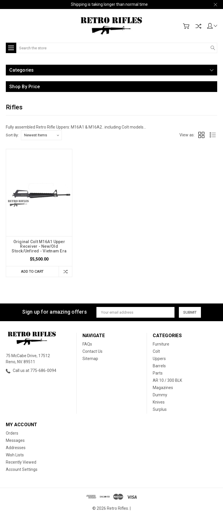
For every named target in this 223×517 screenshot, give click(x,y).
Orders (12, 433)
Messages (15, 440)
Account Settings (21, 469)
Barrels (159, 366)
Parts (158, 373)
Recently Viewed (21, 462)
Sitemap (90, 358)
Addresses (16, 447)
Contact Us (92, 351)
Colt (156, 351)
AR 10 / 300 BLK (167, 380)
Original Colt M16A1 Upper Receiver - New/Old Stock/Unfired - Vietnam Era (39, 246)
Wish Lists (15, 455)
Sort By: (12, 135)
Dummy (160, 395)
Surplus (160, 409)
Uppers (159, 358)
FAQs (87, 344)
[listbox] (41, 135)
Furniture (161, 344)
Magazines (163, 387)
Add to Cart (32, 271)
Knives (159, 402)
